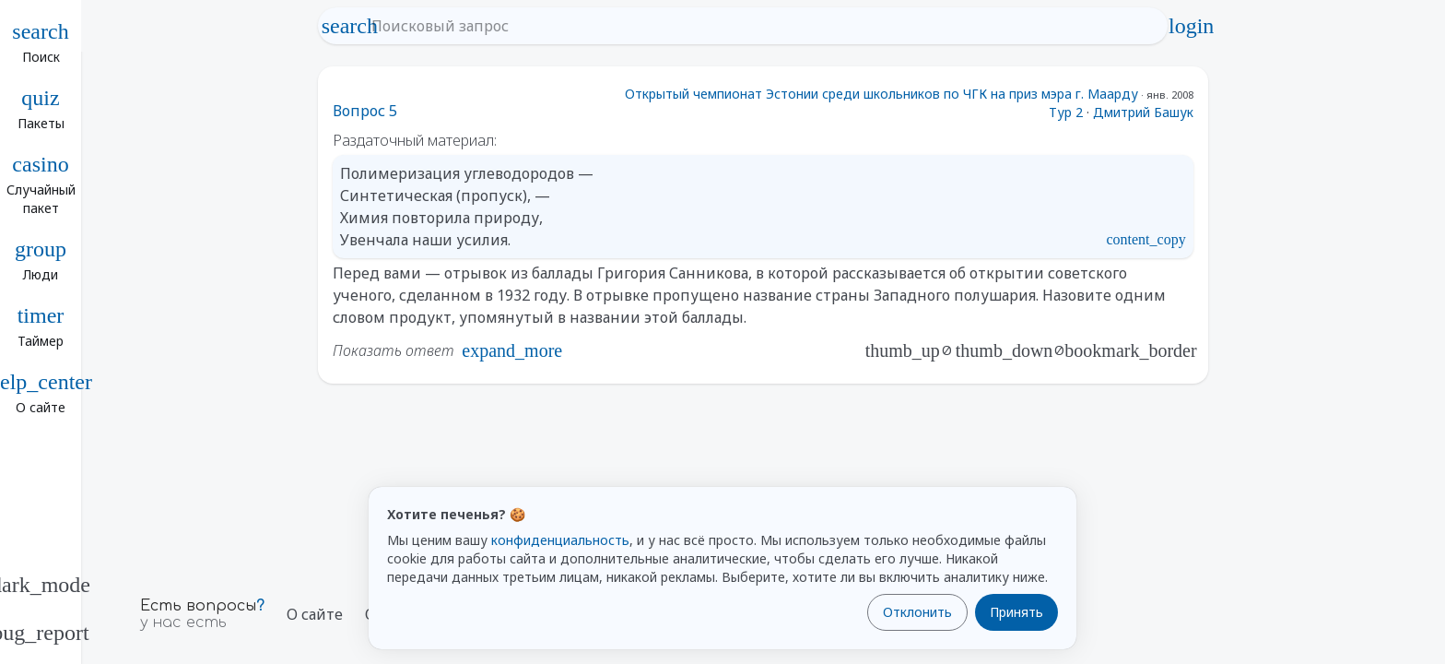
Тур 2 (1066, 112)
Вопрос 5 (365, 111)
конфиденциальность (560, 540)
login (1191, 26)
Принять (1016, 612)
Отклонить (917, 612)
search (349, 26)
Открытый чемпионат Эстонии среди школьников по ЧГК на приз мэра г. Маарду (881, 93)
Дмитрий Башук (1143, 112)
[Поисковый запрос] (759, 26)
